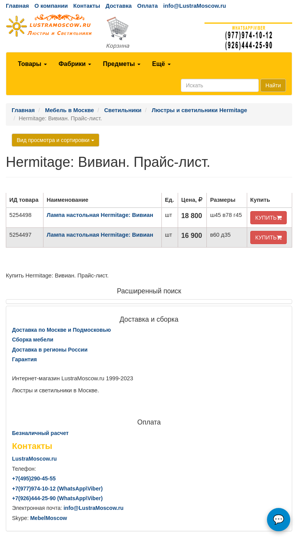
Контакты (86, 6)
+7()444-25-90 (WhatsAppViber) (57, 498)
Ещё (161, 64)
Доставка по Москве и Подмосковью (61, 330)
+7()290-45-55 (33, 478)
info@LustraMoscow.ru (194, 6)
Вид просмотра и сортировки (55, 140)
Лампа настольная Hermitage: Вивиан (100, 215)
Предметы (121, 64)
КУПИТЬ (268, 218)
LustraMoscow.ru (34, 459)
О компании (51, 6)
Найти (273, 85)
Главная (17, 6)
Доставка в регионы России (50, 350)
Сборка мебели (32, 339)
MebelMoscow (48, 518)
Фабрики (75, 64)
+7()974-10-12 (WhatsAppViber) (57, 488)
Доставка (119, 6)
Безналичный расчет (40, 433)
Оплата (147, 6)
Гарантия (24, 359)
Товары (32, 64)
